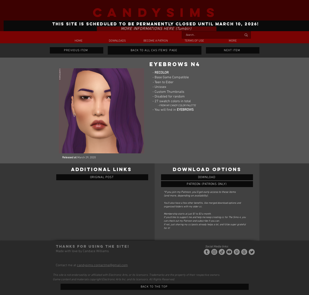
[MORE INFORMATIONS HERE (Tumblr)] (156, 28)
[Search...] (211, 35)
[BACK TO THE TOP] (155, 287)
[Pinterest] (237, 252)
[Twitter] (252, 252)
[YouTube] (229, 252)
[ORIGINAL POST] (102, 177)
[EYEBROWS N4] (207, 177)
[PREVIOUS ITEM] (76, 50)
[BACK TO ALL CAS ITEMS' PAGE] (154, 50)
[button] (117, 41)
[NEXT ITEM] (232, 50)
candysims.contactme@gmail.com (102, 265)
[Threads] (244, 252)
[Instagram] (214, 252)
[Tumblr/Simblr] (207, 252)
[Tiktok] (222, 252)
